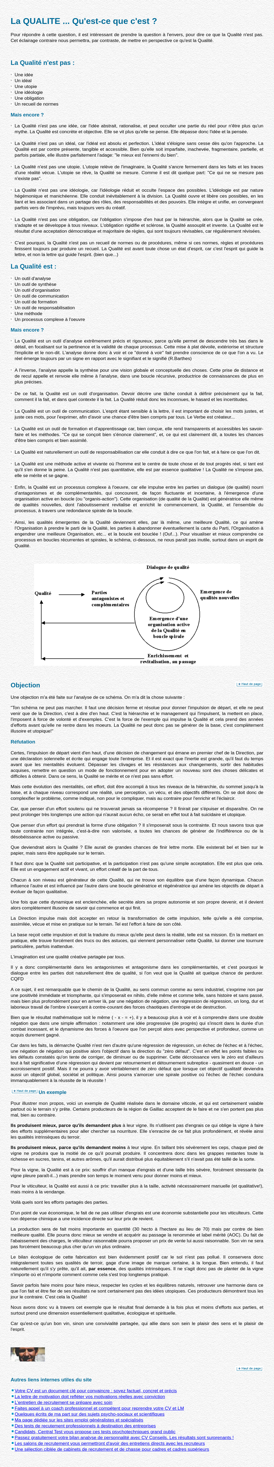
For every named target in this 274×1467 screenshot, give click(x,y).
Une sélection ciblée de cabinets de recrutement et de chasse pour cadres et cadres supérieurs (112, 1449)
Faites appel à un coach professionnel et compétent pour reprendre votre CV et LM (99, 1408)
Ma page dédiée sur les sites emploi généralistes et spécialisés (79, 1420)
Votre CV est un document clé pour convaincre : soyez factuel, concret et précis (96, 1390)
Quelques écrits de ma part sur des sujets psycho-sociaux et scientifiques (89, 1414)
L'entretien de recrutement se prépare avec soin (63, 1402)
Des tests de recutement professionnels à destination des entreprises (85, 1425)
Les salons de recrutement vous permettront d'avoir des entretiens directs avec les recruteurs (110, 1443)
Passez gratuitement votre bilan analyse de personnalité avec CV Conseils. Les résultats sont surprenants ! (124, 1437)
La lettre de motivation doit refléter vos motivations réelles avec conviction (90, 1396)
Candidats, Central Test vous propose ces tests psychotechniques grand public (95, 1431)
